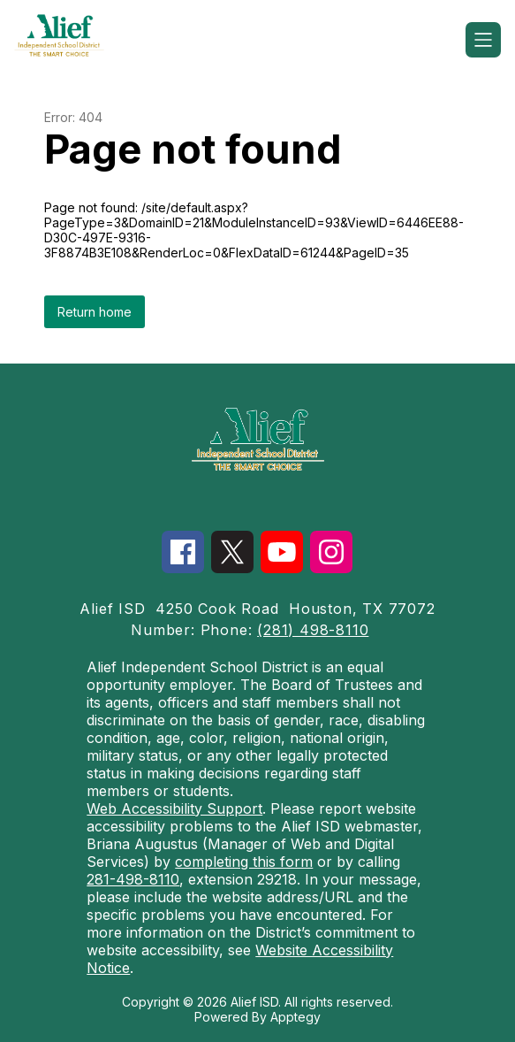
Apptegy (295, 1016)
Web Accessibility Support (174, 808)
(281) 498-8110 (312, 630)
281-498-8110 (133, 879)
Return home (94, 311)
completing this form (244, 861)
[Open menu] (483, 39)
